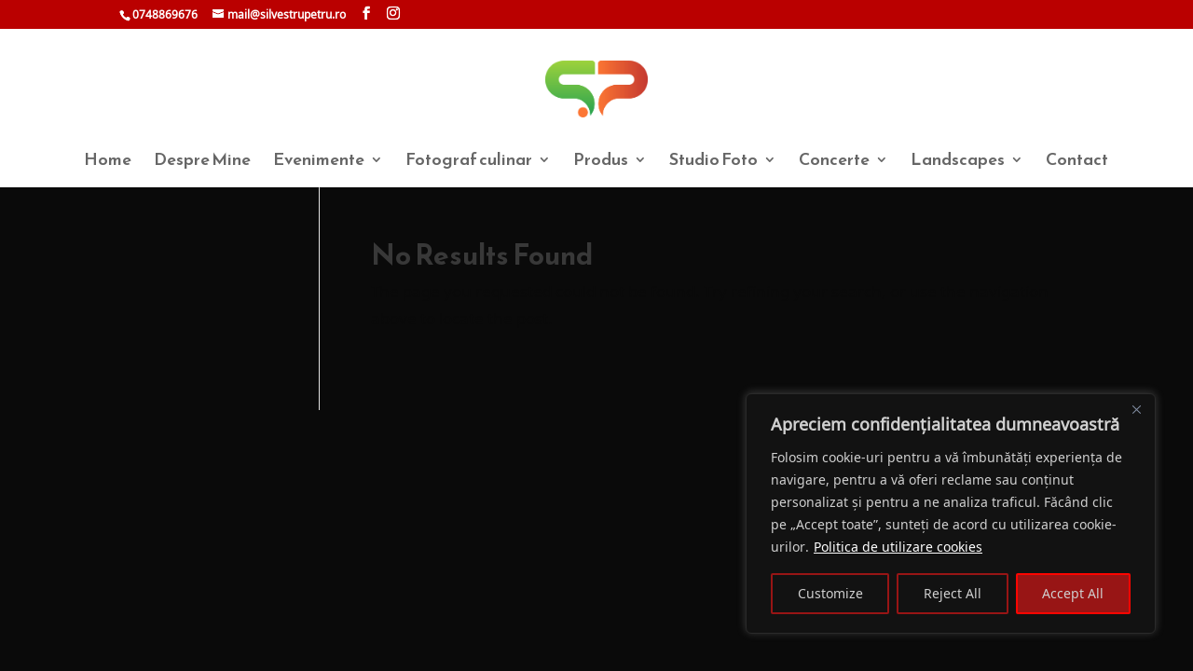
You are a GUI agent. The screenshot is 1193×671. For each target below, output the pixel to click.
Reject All (952, 593)
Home (107, 162)
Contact (1077, 162)
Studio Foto (713, 162)
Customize (830, 593)
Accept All (1073, 593)
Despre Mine (202, 162)
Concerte (834, 162)
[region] (951, 513)
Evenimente (318, 162)
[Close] (1136, 409)
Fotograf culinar (468, 162)
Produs (600, 162)
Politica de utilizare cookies (898, 546)
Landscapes (958, 162)
